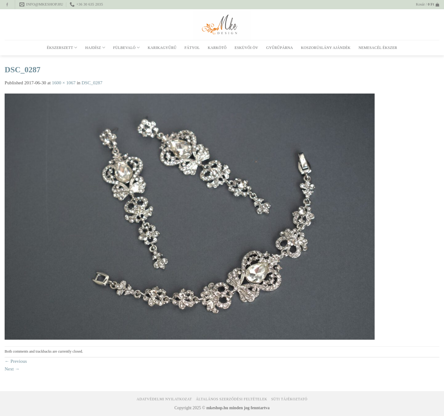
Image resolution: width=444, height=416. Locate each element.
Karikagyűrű (162, 48)
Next (12, 368)
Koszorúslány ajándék (326, 48)
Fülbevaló (126, 47)
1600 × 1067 (64, 82)
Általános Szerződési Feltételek (231, 399)
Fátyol (191, 48)
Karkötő (217, 48)
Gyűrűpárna (279, 48)
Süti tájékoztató (289, 399)
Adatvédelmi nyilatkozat (164, 399)
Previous (16, 361)
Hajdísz (95, 47)
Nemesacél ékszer (378, 48)
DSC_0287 (92, 82)
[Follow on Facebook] (7, 5)
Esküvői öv (246, 48)
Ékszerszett (62, 47)
